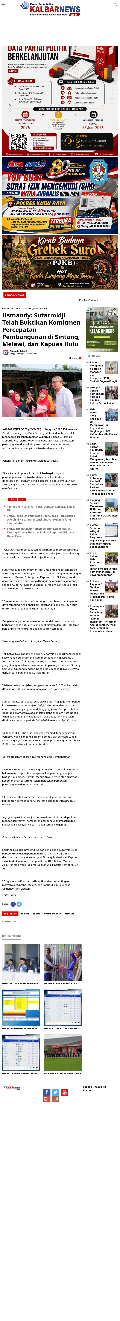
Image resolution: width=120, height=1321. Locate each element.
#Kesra (36, 913)
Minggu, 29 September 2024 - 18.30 (24, 353)
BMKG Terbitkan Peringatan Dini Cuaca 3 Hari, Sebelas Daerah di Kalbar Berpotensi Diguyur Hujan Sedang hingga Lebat (41, 519)
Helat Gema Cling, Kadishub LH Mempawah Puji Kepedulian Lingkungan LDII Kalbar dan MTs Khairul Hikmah (104, 423)
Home (5, 308)
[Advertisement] (60, 23)
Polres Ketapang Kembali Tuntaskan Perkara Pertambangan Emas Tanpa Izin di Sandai (102, 484)
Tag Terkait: (10, 913)
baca (73, 358)
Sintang (43, 308)
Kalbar (12, 308)
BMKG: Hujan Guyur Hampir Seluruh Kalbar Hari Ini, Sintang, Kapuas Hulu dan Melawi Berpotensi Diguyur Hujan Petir (40, 532)
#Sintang (69, 913)
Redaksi (88, 1086)
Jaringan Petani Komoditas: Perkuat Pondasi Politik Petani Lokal (102, 395)
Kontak (87, 1090)
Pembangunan (31, 308)
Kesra (20, 308)
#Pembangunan (52, 913)
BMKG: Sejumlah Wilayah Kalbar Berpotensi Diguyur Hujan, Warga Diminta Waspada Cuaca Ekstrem (103, 535)
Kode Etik (100, 1086)
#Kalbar (25, 913)
